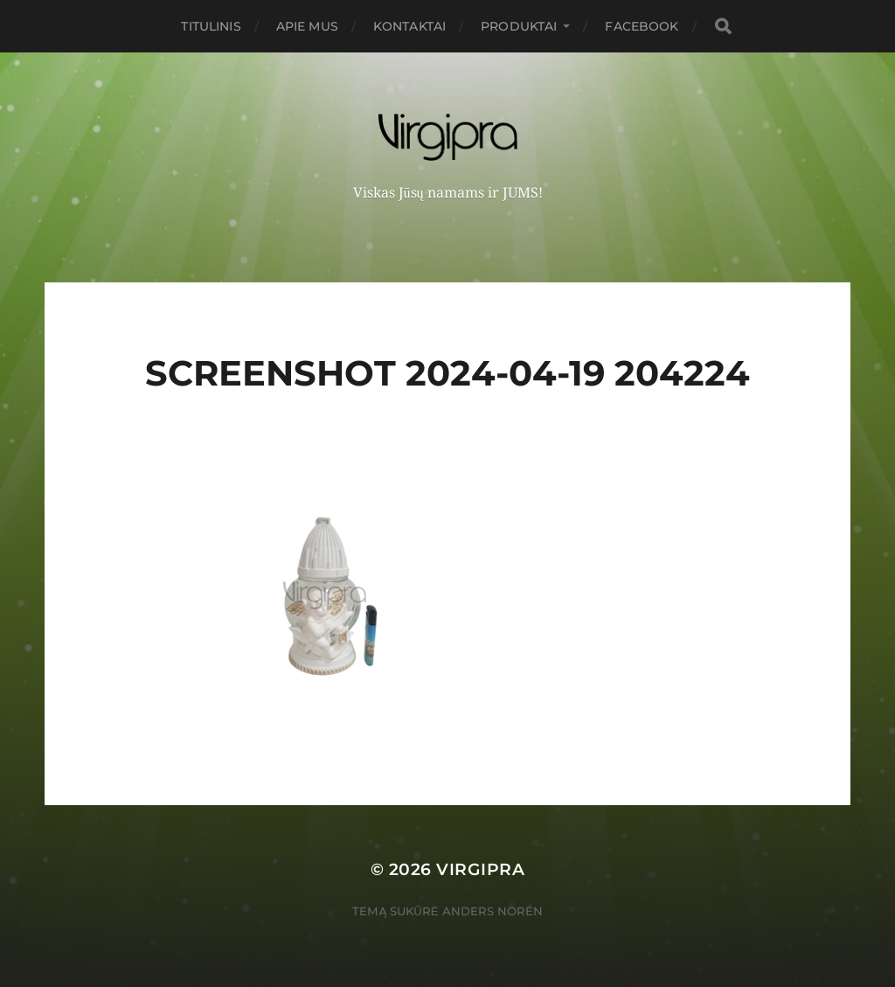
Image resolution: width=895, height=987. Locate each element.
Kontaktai (409, 26)
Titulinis (210, 26)
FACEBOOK (641, 26)
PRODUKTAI (519, 26)
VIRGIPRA (480, 869)
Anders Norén (492, 911)
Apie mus (307, 26)
